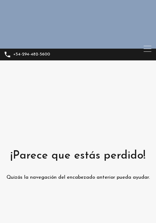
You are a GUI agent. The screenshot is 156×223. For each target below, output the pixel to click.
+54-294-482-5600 (31, 54)
